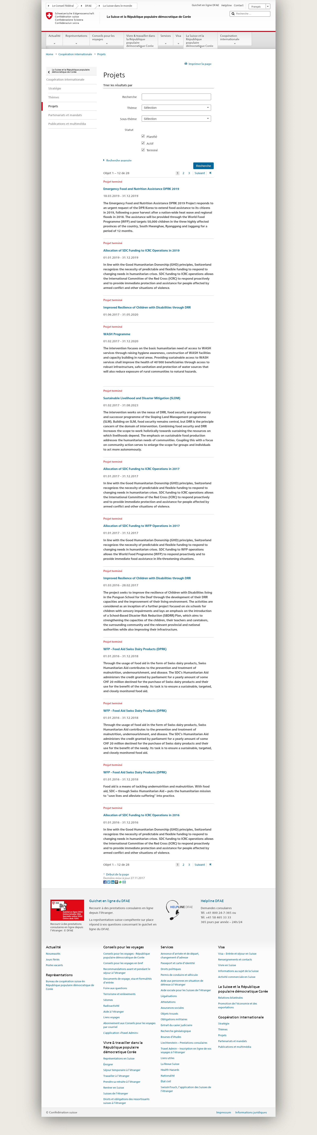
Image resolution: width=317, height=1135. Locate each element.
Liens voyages (111, 1017)
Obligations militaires (174, 1019)
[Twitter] (109, 881)
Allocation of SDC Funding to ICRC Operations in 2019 (141, 250)
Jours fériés (52, 959)
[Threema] (117, 881)
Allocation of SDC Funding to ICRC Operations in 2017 (141, 469)
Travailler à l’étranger (116, 1075)
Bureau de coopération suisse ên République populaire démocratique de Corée (70, 985)
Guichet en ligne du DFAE (109, 901)
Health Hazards (170, 1069)
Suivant (200, 173)
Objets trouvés (169, 1013)
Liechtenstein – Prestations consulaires (184, 1042)
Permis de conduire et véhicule (179, 974)
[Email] (124, 881)
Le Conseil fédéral (63, 5)
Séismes (108, 999)
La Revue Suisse (170, 1064)
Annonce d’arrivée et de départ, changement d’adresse (180, 955)
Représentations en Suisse (118, 1058)
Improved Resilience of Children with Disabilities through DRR (147, 307)
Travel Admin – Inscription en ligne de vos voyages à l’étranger (186, 1050)
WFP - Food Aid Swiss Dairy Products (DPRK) (134, 649)
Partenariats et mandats (232, 1041)
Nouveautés (53, 953)
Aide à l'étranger (113, 1011)
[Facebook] (105, 881)
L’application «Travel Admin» (120, 1032)
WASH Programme (116, 334)
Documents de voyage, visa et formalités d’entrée (127, 980)
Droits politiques (171, 969)
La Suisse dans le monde (117, 5)
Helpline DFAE (212, 901)
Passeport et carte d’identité (178, 963)
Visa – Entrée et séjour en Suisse (237, 953)
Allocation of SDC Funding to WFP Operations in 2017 (141, 526)
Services (165, 39)
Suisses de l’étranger (115, 1093)
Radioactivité (111, 1005)
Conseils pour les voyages (107, 39)
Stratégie (223, 1023)
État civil (166, 1081)
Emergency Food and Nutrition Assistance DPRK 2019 (141, 189)
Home (49, 54)
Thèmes (222, 1029)
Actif (152, 143)
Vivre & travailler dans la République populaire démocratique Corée (141, 41)
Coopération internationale (235, 39)
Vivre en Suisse (227, 965)
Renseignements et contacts (235, 959)
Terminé (154, 150)
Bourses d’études (171, 1036)
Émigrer (108, 1064)
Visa (178, 39)
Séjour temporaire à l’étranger (121, 1070)
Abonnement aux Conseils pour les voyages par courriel (129, 1025)
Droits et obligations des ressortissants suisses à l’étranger (126, 1101)
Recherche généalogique (176, 1031)
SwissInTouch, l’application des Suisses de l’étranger (186, 1089)
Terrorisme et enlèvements (119, 994)
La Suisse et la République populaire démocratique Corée (201, 41)
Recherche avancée (119, 160)
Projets (222, 1035)
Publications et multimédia (234, 1047)
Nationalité (168, 1075)
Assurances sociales (172, 1007)
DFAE (88, 5)
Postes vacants (54, 965)
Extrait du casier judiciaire (176, 1025)
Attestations (168, 1001)
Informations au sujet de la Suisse (238, 971)
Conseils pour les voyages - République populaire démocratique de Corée (126, 955)
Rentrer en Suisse (113, 1087)
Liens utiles (167, 1058)
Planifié (153, 137)
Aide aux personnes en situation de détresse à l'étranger (182, 982)
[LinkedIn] (113, 881)
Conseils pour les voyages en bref (123, 963)
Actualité (54, 39)
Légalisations (169, 996)
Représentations (76, 39)
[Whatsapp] (121, 881)
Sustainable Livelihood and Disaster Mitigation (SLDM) (141, 398)
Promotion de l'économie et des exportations (237, 1005)
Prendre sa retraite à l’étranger (121, 1081)
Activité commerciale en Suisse (236, 976)
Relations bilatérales (230, 997)
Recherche (129, 97)
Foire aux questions (115, 988)
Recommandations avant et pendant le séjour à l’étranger (126, 971)
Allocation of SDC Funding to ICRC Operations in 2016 (141, 815)
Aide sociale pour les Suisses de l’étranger (186, 990)
